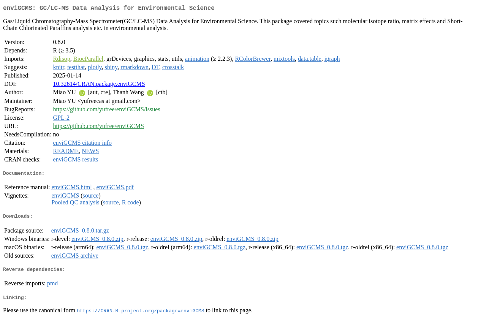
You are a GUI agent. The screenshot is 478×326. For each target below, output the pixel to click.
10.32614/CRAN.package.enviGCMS (99, 85)
